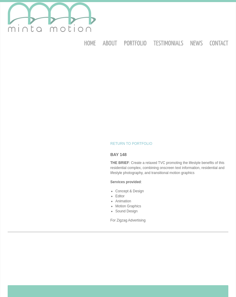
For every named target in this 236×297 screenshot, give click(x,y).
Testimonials (168, 43)
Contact (218, 43)
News (196, 43)
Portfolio (135, 43)
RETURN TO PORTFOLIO (131, 144)
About (110, 43)
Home (90, 43)
